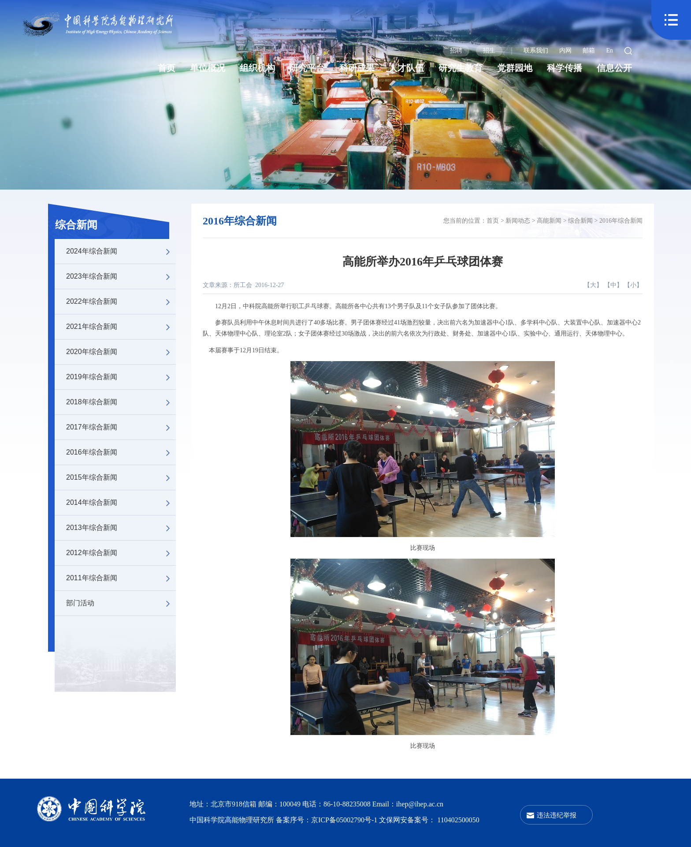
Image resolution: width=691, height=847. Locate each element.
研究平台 (307, 68)
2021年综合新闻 (121, 326)
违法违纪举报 (556, 815)
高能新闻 (549, 220)
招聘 (456, 50)
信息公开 (614, 68)
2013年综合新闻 (121, 527)
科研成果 (357, 68)
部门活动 (121, 603)
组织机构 (257, 68)
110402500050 (458, 820)
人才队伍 (406, 68)
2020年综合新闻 (121, 352)
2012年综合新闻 (121, 553)
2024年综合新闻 (121, 251)
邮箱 (589, 50)
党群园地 (514, 68)
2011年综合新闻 (121, 578)
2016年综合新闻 (121, 452)
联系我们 (536, 50)
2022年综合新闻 (121, 301)
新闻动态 (517, 220)
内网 (565, 50)
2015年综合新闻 (121, 477)
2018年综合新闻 (121, 402)
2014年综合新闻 (121, 502)
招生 (489, 50)
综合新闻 (76, 225)
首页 (166, 68)
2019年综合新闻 (121, 377)
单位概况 (207, 68)
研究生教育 (460, 68)
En (609, 50)
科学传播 (564, 68)
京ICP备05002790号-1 (345, 820)
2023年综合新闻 (121, 276)
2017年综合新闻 (121, 427)
